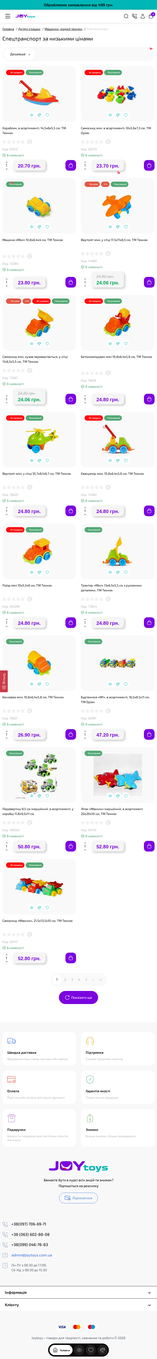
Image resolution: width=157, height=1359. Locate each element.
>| (100, 979)
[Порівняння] (102, 1350)
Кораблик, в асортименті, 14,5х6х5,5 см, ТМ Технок (34, 130)
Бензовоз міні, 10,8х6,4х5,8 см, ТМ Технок (33, 697)
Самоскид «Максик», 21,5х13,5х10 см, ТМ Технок (37, 921)
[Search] (126, 16)
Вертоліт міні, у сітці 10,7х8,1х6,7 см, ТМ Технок (36, 473)
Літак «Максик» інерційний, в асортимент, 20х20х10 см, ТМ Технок (112, 811)
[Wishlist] (47, 115)
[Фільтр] (4, 681)
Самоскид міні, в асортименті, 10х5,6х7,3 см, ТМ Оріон (116, 130)
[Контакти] (134, 16)
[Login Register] (142, 16)
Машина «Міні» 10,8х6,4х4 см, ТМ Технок (32, 240)
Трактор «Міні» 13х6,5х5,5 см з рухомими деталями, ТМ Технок (111, 587)
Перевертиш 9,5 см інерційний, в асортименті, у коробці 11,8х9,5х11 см (37, 811)
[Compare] (39, 115)
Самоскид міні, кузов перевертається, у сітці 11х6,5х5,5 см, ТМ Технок (35, 359)
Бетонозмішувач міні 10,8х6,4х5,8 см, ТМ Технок (116, 357)
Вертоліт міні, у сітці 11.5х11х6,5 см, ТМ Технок (114, 240)
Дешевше (20, 54)
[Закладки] (91, 1350)
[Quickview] (31, 115)
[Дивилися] (79, 1350)
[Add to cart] (70, 165)
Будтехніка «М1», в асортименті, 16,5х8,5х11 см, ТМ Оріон (115, 699)
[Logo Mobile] (25, 16)
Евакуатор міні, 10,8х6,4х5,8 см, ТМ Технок (112, 473)
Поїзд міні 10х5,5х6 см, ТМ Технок (27, 585)
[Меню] (7, 16)
